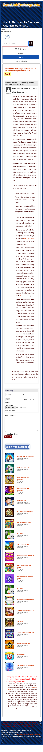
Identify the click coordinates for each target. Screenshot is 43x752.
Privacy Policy (21, 734)
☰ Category (20, 49)
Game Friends (21, 61)
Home (20, 53)
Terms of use (29, 734)
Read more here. (28, 238)
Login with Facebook (17, 446)
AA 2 (21, 57)
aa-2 (18, 83)
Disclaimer (37, 734)
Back (8, 74)
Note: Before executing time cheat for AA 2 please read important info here (20, 69)
